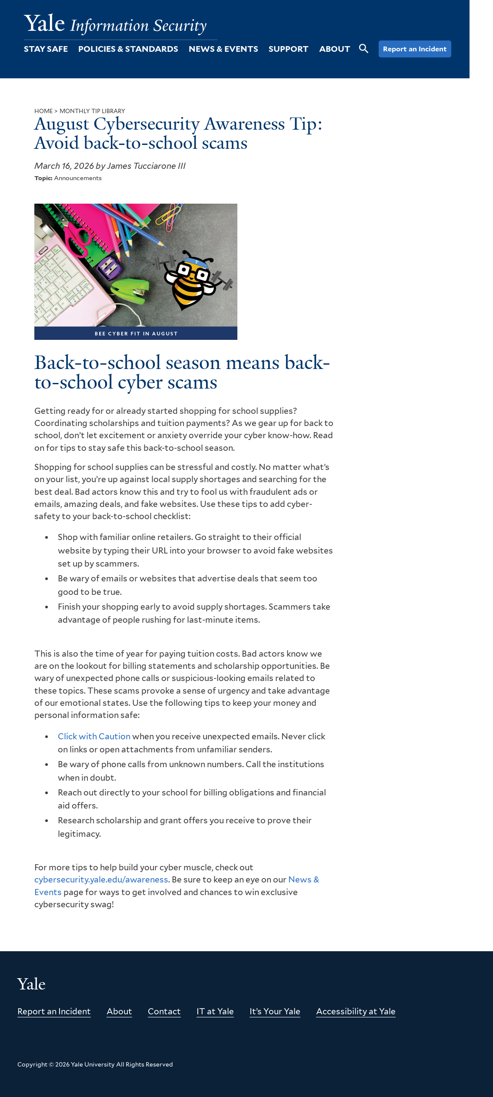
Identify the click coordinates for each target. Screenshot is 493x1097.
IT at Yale (215, 1011)
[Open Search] (364, 53)
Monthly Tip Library (92, 111)
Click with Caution (94, 736)
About (334, 49)
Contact (164, 1011)
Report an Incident (415, 49)
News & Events (223, 49)
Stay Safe (46, 49)
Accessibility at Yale (356, 1011)
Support (289, 49)
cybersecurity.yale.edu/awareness (101, 880)
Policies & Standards (128, 49)
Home (43, 111)
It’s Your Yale (275, 1011)
